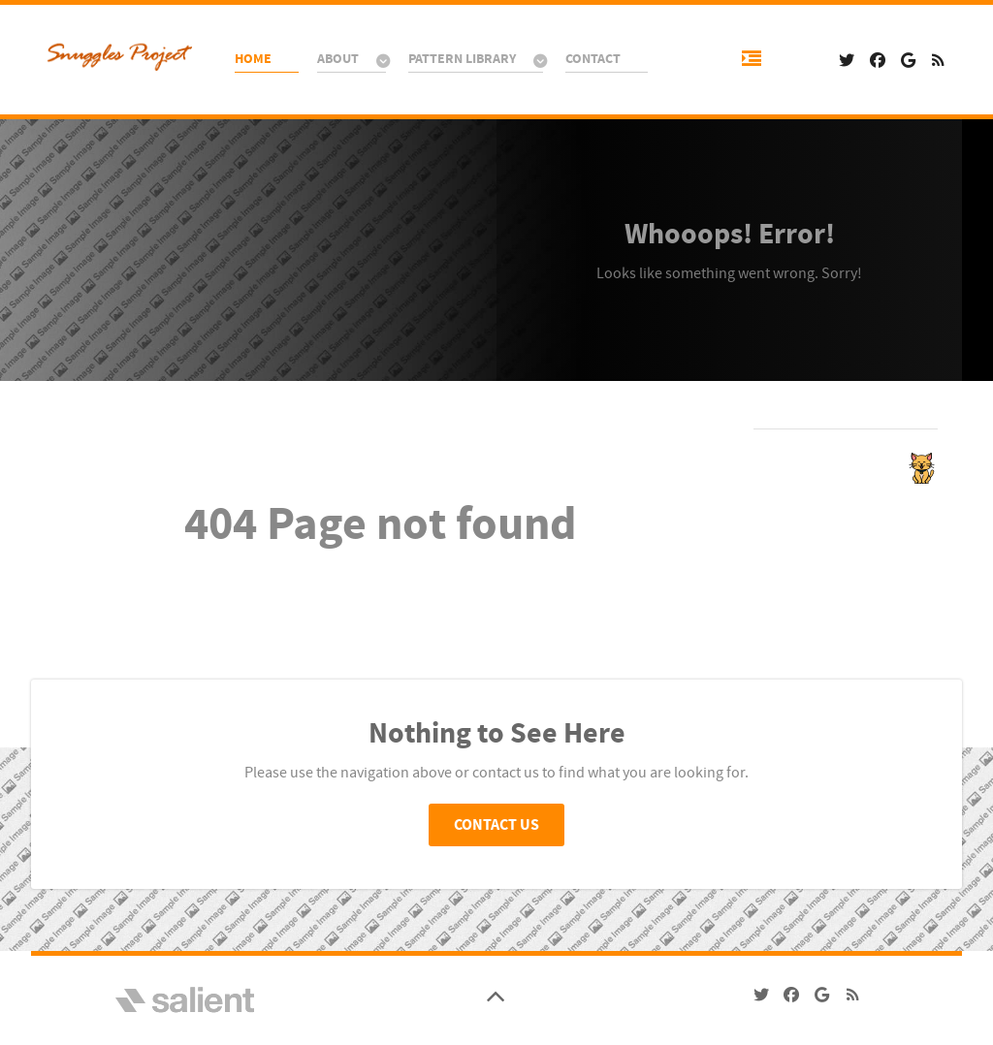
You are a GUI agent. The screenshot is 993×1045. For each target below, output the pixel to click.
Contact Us (496, 825)
